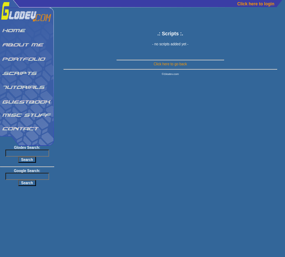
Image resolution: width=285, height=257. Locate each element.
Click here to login (255, 3)
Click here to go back (170, 64)
